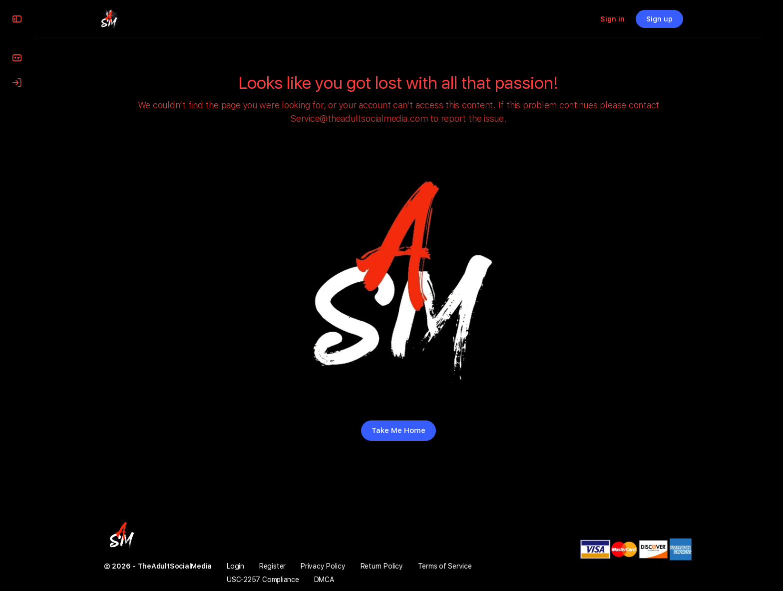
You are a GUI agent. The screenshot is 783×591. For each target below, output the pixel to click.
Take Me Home (408, 430)
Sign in (632, 19)
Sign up (679, 19)
